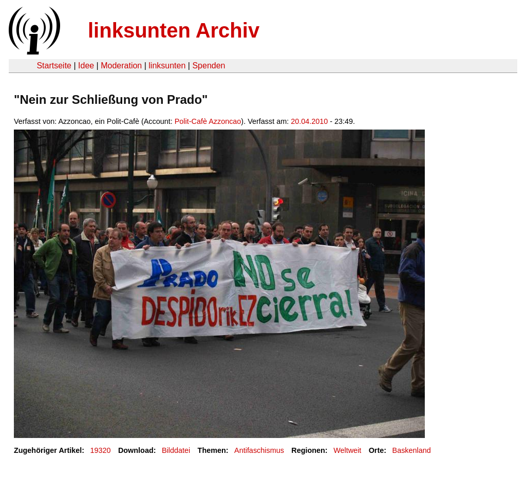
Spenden (208, 65)
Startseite (53, 65)
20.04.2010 (309, 121)
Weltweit (347, 450)
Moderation (121, 65)
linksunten (166, 65)
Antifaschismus (259, 450)
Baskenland (411, 450)
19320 (100, 450)
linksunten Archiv (173, 30)
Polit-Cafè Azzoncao (208, 121)
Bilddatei (176, 450)
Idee (86, 65)
